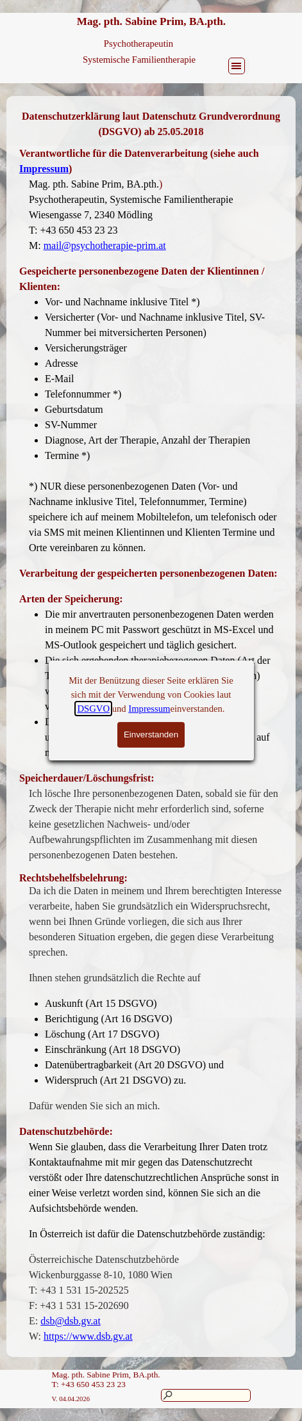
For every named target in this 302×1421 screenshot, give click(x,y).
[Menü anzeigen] (236, 66)
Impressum (44, 168)
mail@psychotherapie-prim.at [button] (105, 245)
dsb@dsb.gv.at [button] (70, 1320)
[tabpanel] (151, 124)
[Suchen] (206, 1395)
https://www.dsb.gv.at (88, 1336)
